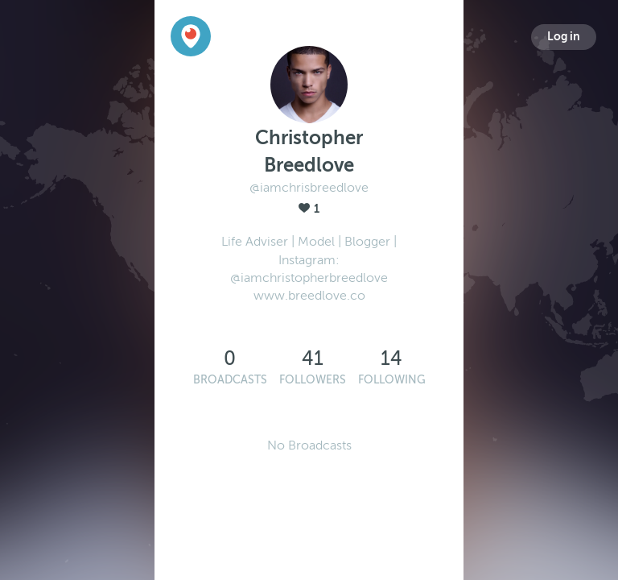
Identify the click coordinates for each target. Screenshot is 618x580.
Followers (312, 380)
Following (392, 380)
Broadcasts (230, 380)
